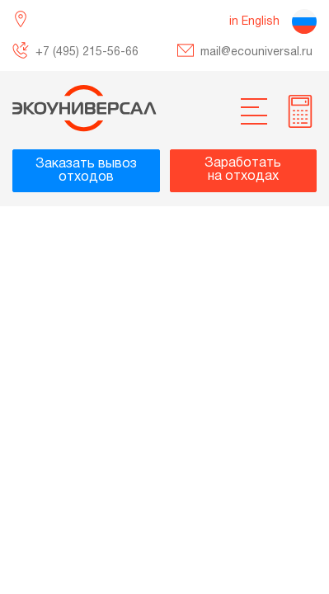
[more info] (300, 111)
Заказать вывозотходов (86, 170)
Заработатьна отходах (242, 170)
